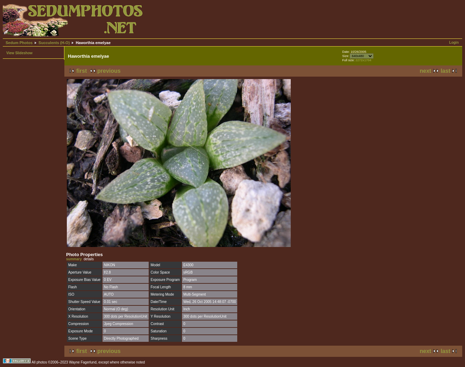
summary (74, 259)
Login (454, 42)
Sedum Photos (19, 43)
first (81, 71)
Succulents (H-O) (54, 43)
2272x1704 (363, 60)
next (425, 71)
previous (109, 71)
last (445, 71)
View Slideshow (19, 53)
